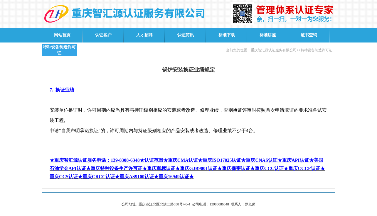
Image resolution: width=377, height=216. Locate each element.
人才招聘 (144, 35)
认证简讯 (185, 35)
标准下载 (226, 35)
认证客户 (103, 35)
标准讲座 (268, 35)
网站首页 (62, 35)
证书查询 (309, 35)
